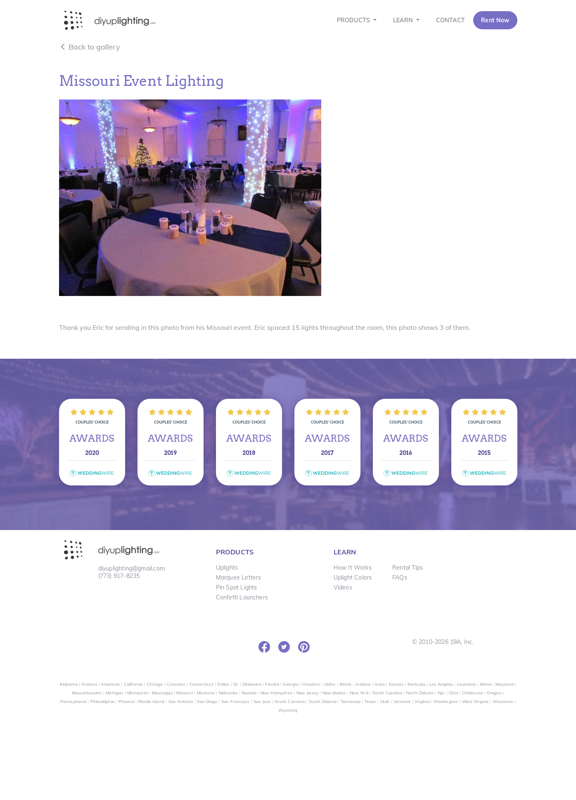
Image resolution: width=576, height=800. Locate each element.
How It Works (353, 567)
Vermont (401, 701)
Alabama (68, 684)
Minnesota (137, 693)
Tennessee (351, 701)
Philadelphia (102, 701)
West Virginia (475, 701)
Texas (370, 701)
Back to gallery (89, 47)
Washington (446, 701)
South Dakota (323, 701)
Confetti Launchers (242, 597)
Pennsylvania (73, 701)
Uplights (227, 567)
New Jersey (307, 693)
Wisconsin (503, 701)
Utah (385, 701)
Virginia (422, 701)
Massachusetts (87, 693)
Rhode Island (151, 701)
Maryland (504, 684)
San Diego (207, 701)
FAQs (399, 577)
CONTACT (450, 20)
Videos (343, 587)
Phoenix (126, 701)
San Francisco (235, 701)
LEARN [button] (404, 20)
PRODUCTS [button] (354, 20)
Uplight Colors (353, 577)
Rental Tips (407, 567)
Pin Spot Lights (236, 587)
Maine (485, 684)
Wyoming (287, 710)
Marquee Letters (238, 577)
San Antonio (180, 701)
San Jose (262, 701)
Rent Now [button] (495, 20)
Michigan (114, 693)
